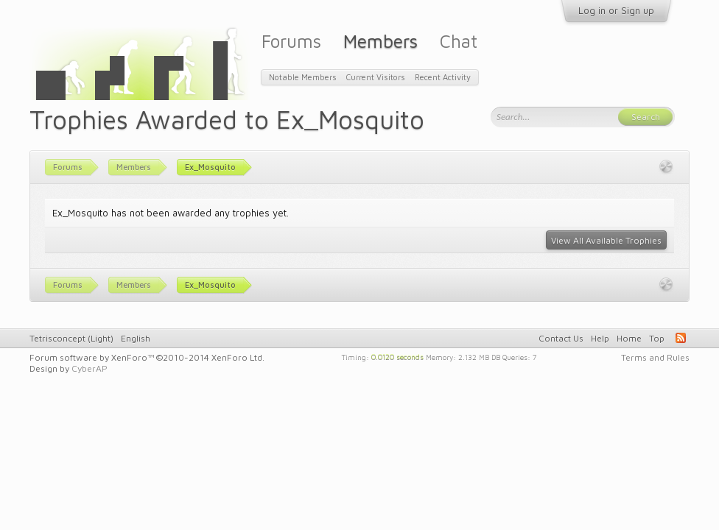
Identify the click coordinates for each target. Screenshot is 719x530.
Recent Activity (443, 77)
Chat (458, 41)
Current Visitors (375, 77)
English (135, 338)
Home (629, 338)
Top (656, 338)
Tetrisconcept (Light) (71, 338)
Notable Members (303, 77)
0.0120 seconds (397, 356)
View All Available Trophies (606, 240)
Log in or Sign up (616, 10)
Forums (291, 41)
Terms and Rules (655, 357)
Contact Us (561, 338)
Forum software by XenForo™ (146, 357)
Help (600, 338)
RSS (681, 338)
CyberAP (89, 368)
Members (380, 41)
